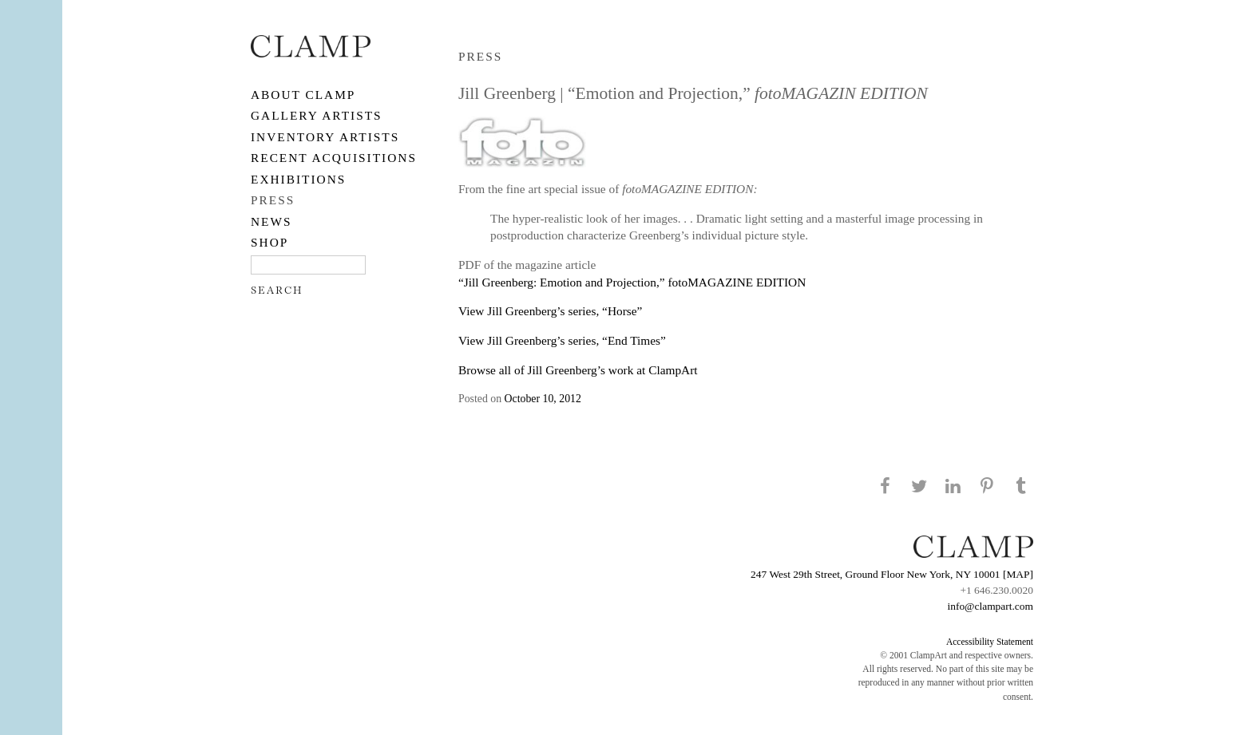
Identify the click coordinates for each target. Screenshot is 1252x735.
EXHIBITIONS (298, 179)
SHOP (269, 242)
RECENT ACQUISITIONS (334, 157)
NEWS (271, 221)
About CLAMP (303, 94)
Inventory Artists (325, 137)
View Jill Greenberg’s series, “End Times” (562, 340)
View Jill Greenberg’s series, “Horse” (550, 311)
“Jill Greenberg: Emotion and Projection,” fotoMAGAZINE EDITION (632, 282)
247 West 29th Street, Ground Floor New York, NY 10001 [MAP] (892, 574)
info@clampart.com (990, 606)
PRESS (273, 200)
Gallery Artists (316, 115)
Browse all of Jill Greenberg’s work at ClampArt (578, 370)
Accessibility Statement (989, 641)
